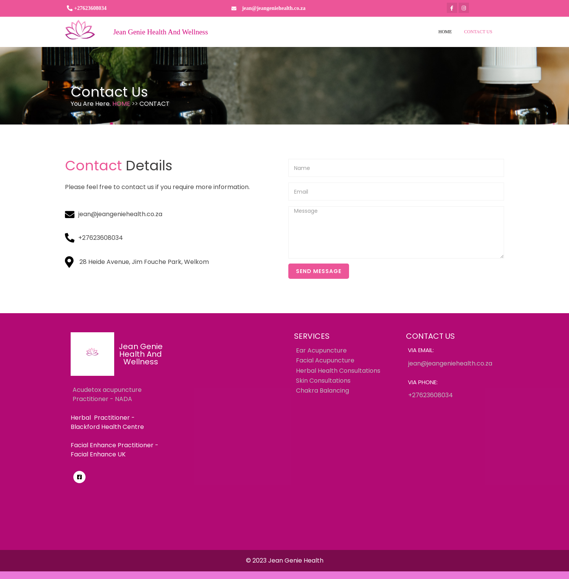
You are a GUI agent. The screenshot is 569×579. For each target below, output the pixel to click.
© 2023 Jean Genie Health (284, 560)
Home (122, 103)
